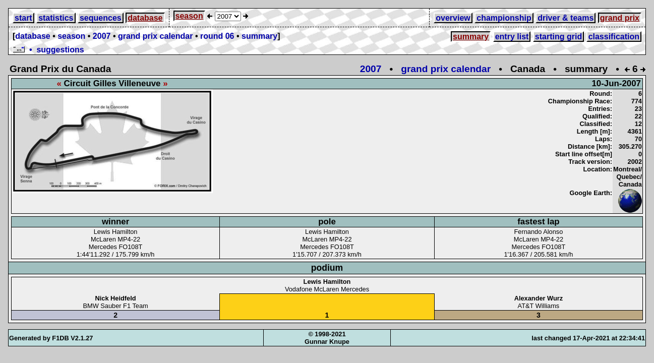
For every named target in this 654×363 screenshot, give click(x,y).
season (189, 16)
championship (504, 18)
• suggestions (48, 49)
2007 (102, 36)
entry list (512, 36)
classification (613, 36)
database (145, 18)
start (23, 18)
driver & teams (565, 18)
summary (259, 36)
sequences (101, 18)
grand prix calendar (155, 36)
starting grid (558, 36)
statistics (55, 18)
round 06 (217, 36)
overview (453, 18)
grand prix (619, 18)
